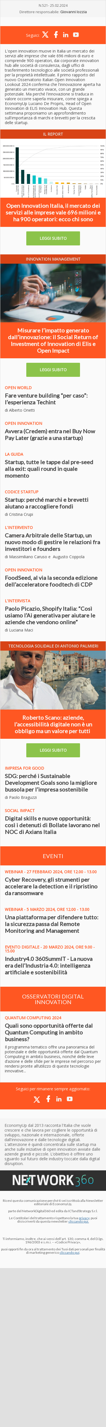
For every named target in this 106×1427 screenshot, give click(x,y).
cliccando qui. (78, 1221)
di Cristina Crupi (19, 514)
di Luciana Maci (19, 630)
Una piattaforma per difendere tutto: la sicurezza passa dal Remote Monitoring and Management (51, 924)
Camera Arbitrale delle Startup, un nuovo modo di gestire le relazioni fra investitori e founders (52, 542)
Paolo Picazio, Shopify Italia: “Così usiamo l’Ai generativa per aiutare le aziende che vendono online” (50, 615)
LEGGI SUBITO (53, 238)
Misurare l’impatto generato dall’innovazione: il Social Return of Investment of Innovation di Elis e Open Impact (53, 340)
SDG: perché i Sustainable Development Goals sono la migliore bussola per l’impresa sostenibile (51, 782)
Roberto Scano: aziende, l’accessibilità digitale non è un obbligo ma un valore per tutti (53, 724)
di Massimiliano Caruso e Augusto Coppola (45, 556)
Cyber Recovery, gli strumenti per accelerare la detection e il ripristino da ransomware (51, 886)
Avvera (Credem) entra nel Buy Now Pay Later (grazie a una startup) (50, 434)
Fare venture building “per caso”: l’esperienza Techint (46, 398)
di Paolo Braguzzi (21, 797)
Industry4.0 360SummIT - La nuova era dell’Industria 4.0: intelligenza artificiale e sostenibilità (48, 965)
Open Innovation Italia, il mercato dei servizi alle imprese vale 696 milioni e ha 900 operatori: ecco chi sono (53, 212)
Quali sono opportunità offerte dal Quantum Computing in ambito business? (49, 1032)
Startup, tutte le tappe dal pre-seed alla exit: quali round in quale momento (49, 469)
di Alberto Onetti (20, 410)
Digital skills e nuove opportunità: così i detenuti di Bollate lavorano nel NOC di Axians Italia (52, 825)
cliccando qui (69, 1252)
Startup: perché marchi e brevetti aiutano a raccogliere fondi (46, 503)
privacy (84, 1218)
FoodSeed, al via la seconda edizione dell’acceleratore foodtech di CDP (51, 581)
